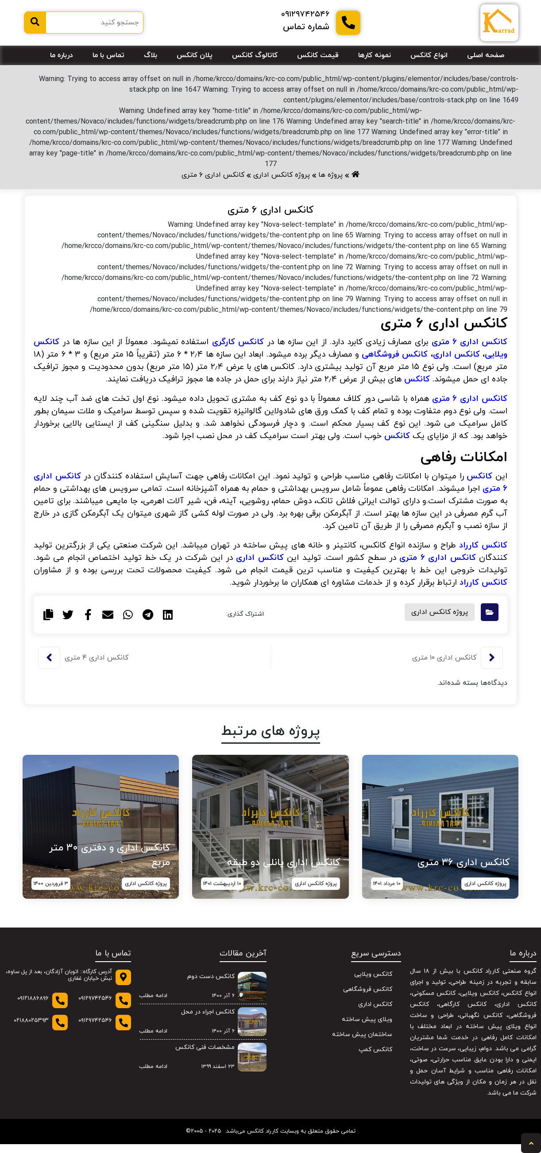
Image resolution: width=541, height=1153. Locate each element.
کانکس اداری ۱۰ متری (444, 658)
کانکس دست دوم (211, 976)
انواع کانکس (429, 55)
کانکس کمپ (375, 1049)
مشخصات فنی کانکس (205, 1047)
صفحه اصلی (485, 55)
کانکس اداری (259, 557)
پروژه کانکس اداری (439, 612)
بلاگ (150, 55)
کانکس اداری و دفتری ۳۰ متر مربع (109, 855)
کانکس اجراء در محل (208, 1012)
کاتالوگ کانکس (255, 55)
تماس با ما (108, 55)
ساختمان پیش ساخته (362, 1034)
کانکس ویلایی (373, 974)
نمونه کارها (374, 55)
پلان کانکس (195, 55)
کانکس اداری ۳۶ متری (463, 863)
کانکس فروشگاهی (367, 989)
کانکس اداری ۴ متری (96, 658)
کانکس (417, 379)
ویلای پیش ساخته (367, 1019)
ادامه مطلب (150, 996)
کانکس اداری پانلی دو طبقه (283, 863)
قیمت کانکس (318, 55)
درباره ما (61, 55)
